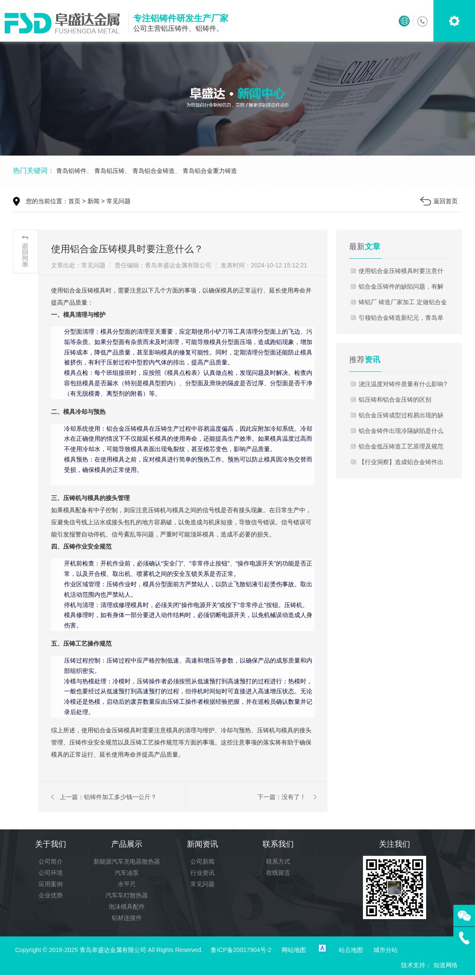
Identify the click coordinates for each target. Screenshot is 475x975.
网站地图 (294, 949)
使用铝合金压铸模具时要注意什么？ (401, 273)
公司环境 (51, 872)
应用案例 (51, 884)
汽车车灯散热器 (127, 895)
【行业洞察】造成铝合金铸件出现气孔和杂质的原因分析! (401, 464)
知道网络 (445, 965)
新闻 (93, 201)
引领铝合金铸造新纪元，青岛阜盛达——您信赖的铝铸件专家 (401, 319)
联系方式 (278, 861)
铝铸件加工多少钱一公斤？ (120, 796)
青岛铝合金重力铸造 (210, 170)
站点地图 (351, 949)
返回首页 (445, 201)
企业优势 (51, 895)
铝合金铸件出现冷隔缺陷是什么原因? (401, 433)
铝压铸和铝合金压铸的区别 (395, 399)
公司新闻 (202, 861)
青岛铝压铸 (109, 170)
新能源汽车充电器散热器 (126, 861)
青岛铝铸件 (71, 170)
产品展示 (126, 844)
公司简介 (51, 861)
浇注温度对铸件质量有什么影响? (403, 383)
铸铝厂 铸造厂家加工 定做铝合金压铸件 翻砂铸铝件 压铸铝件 (403, 304)
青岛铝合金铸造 (153, 170)
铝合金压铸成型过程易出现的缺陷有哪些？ (401, 417)
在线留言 (278, 872)
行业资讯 (202, 872)
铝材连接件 (127, 917)
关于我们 (50, 844)
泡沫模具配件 (127, 906)
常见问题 (118, 201)
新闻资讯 (202, 844)
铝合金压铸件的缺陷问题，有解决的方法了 (401, 288)
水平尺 (127, 884)
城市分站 (385, 949)
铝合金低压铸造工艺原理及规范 (401, 446)
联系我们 (278, 844)
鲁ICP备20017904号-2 (241, 949)
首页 (74, 201)
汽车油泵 (127, 872)
